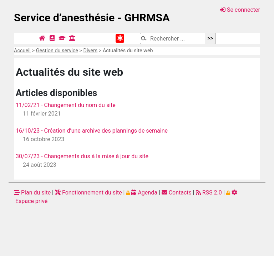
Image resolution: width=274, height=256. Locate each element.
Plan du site (32, 192)
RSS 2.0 (209, 192)
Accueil (22, 51)
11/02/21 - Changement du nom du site (66, 105)
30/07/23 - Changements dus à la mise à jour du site (82, 156)
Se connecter (240, 9)
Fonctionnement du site (88, 192)
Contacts (177, 192)
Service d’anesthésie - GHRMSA (92, 17)
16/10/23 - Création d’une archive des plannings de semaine (92, 130)
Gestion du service (57, 51)
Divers (90, 51)
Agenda (141, 192)
